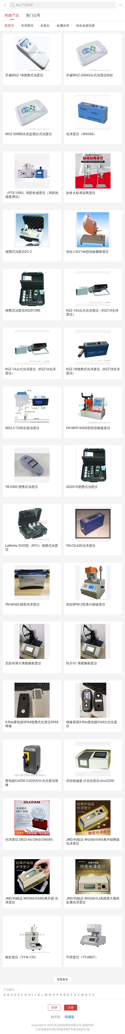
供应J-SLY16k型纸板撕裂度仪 (87, 252)
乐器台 (45, 25)
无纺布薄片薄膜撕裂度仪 (23, 663)
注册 (71, 1007)
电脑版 (69, 1017)
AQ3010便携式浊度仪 (81, 487)
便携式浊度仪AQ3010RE (22, 310)
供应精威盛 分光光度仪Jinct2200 (90, 781)
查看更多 (62, 979)
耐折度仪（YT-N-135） (21, 957)
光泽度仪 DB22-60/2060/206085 (29, 839)
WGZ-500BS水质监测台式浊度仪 (28, 134)
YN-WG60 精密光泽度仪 (22, 604)
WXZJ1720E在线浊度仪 (22, 428)
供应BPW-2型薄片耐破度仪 (85, 604)
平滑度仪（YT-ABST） (82, 957)
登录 (54, 1007)
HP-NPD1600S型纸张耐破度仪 (88, 428)
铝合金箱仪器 (85, 25)
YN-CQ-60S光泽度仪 (80, 546)
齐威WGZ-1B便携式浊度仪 (24, 75)
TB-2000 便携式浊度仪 (21, 487)
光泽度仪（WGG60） (81, 134)
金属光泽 (63, 25)
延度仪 (9, 25)
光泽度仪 (27, 25)
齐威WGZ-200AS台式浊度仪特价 (89, 75)
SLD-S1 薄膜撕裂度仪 (81, 663)
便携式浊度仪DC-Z (18, 252)
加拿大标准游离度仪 (80, 193)
